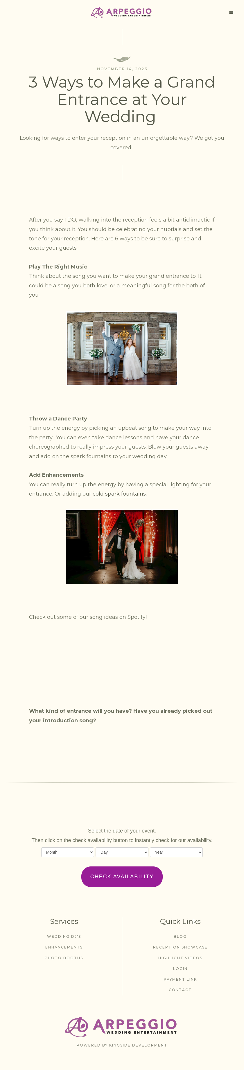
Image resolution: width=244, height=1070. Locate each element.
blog (180, 936)
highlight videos (180, 958)
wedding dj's (64, 936)
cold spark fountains (119, 494)
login (180, 968)
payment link (180, 979)
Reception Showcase (180, 947)
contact (180, 990)
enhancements (64, 947)
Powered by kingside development (122, 1045)
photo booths (64, 958)
